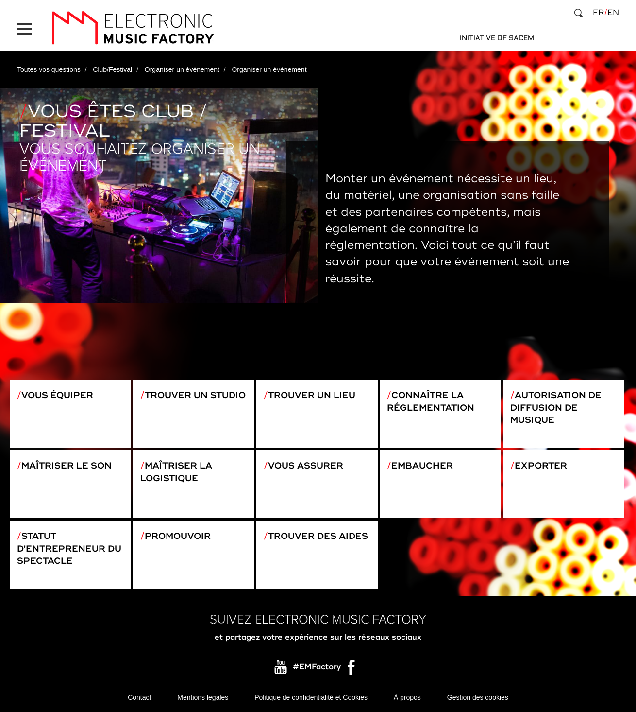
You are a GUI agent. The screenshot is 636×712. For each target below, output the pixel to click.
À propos (407, 697)
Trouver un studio (195, 395)
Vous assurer (305, 465)
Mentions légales (202, 697)
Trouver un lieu (311, 395)
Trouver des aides (318, 536)
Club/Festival (112, 69)
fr (598, 12)
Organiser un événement (182, 69)
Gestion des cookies (477, 697)
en (613, 12)
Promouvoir (178, 536)
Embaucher (422, 465)
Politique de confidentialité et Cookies (311, 697)
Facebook (352, 669)
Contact (139, 697)
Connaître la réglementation (430, 401)
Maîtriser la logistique (176, 472)
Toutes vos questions (49, 69)
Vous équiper (57, 395)
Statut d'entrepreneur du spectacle (69, 548)
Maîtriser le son (66, 465)
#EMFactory (317, 667)
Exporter (541, 465)
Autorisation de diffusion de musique (556, 407)
